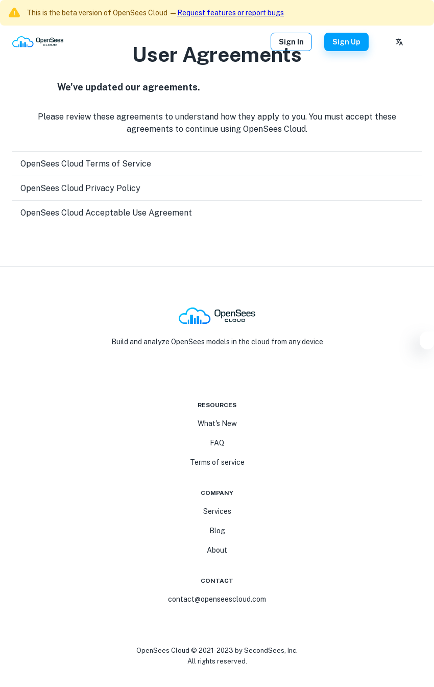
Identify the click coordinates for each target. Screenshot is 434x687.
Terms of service (217, 462)
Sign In (291, 42)
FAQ (217, 443)
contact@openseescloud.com (217, 599)
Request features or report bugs (230, 13)
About (217, 550)
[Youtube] (211, 374)
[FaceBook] (199, 374)
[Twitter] (235, 374)
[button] (217, 164)
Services (217, 511)
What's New (217, 423)
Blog (217, 531)
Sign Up (346, 42)
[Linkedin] (223, 374)
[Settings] (427, 342)
